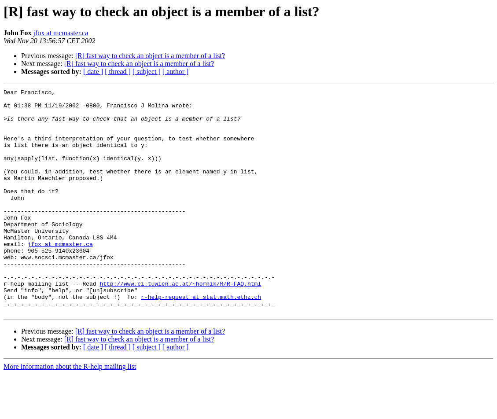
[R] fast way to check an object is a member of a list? (150, 55)
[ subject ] (147, 71)
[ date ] (93, 71)
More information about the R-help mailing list (70, 411)
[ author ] (175, 71)
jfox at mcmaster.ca (60, 33)
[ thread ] (118, 71)
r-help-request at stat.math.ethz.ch (201, 339)
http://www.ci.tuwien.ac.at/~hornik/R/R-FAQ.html (180, 323)
